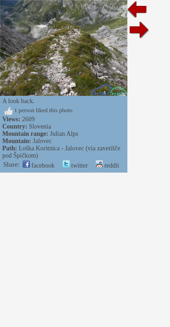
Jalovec (42, 141)
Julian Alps (64, 133)
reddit (107, 165)
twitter (75, 165)
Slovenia (40, 126)
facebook (39, 165)
